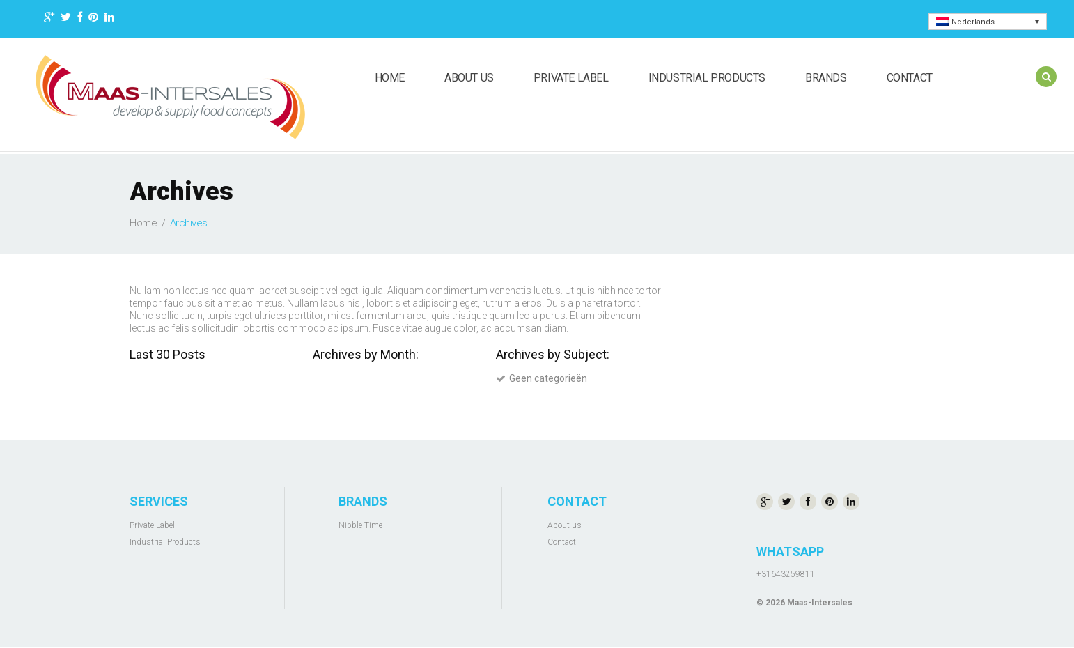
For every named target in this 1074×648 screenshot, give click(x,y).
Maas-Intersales (820, 603)
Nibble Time (360, 525)
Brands (826, 77)
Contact (910, 77)
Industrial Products (706, 77)
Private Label (571, 77)
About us (469, 77)
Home (390, 77)
